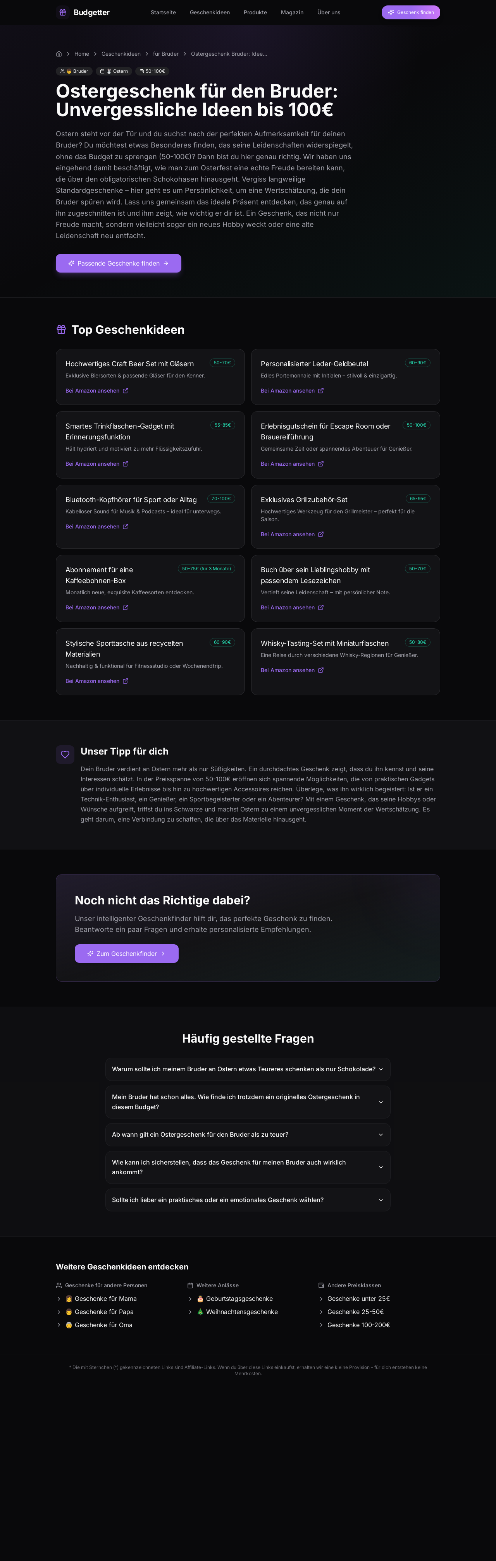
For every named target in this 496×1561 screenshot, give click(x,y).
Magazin (292, 12)
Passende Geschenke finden (118, 263)
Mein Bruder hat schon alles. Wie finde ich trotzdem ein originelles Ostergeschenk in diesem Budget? (248, 1102)
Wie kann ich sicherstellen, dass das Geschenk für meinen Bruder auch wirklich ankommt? (248, 1167)
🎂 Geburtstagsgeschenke (230, 1299)
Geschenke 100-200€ (354, 1325)
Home (81, 53)
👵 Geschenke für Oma (94, 1325)
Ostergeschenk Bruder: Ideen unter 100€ (230, 53)
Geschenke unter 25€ (354, 1299)
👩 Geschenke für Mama (96, 1299)
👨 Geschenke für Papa (95, 1312)
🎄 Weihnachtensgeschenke (232, 1312)
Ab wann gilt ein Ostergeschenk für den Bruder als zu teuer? (248, 1134)
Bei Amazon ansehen (97, 390)
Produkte (255, 12)
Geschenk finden (411, 12)
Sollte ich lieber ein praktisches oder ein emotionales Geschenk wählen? (248, 1200)
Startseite (163, 12)
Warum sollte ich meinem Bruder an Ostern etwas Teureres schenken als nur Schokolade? (248, 1069)
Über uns (329, 12)
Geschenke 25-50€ (351, 1312)
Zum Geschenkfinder (126, 953)
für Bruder (166, 53)
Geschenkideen (210, 12)
